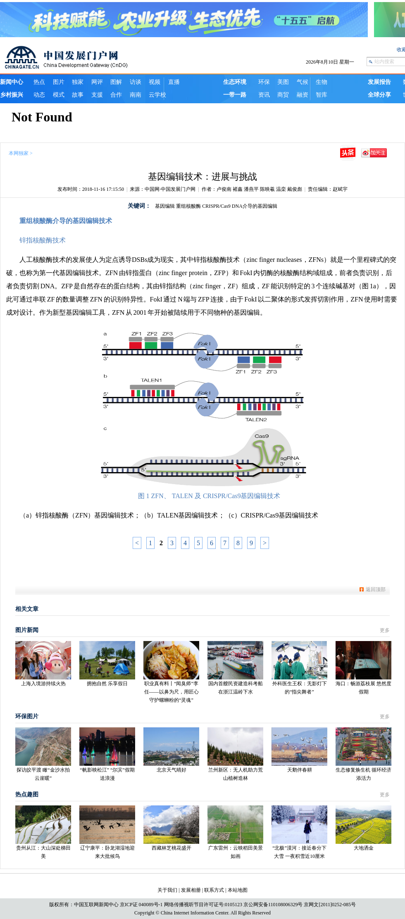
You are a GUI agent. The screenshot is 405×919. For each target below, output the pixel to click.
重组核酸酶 (188, 206)
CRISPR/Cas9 (216, 206)
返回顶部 (376, 589)
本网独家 (19, 153)
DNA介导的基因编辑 (254, 206)
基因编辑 (165, 206)
